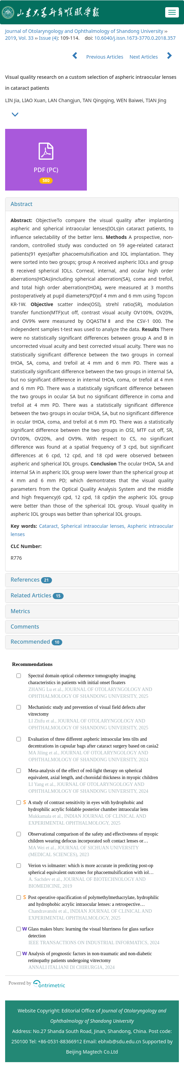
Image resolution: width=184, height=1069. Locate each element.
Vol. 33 (26, 38)
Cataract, (50, 526)
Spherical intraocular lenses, (94, 526)
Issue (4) (48, 38)
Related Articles (37, 595)
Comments (25, 626)
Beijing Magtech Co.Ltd (92, 1051)
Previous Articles (94, 56)
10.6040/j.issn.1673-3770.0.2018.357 (135, 38)
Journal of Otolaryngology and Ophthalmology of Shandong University (84, 31)
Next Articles (154, 56)
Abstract (21, 204)
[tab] (92, 204)
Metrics (20, 611)
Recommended (36, 641)
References (31, 579)
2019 (10, 38)
